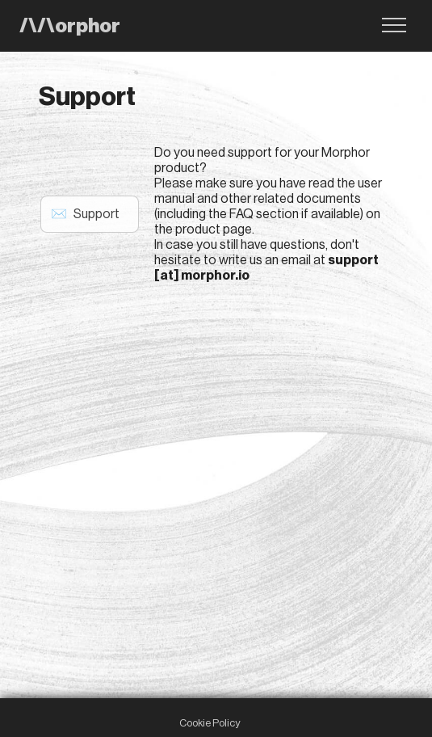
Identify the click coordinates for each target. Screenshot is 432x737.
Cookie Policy (209, 723)
